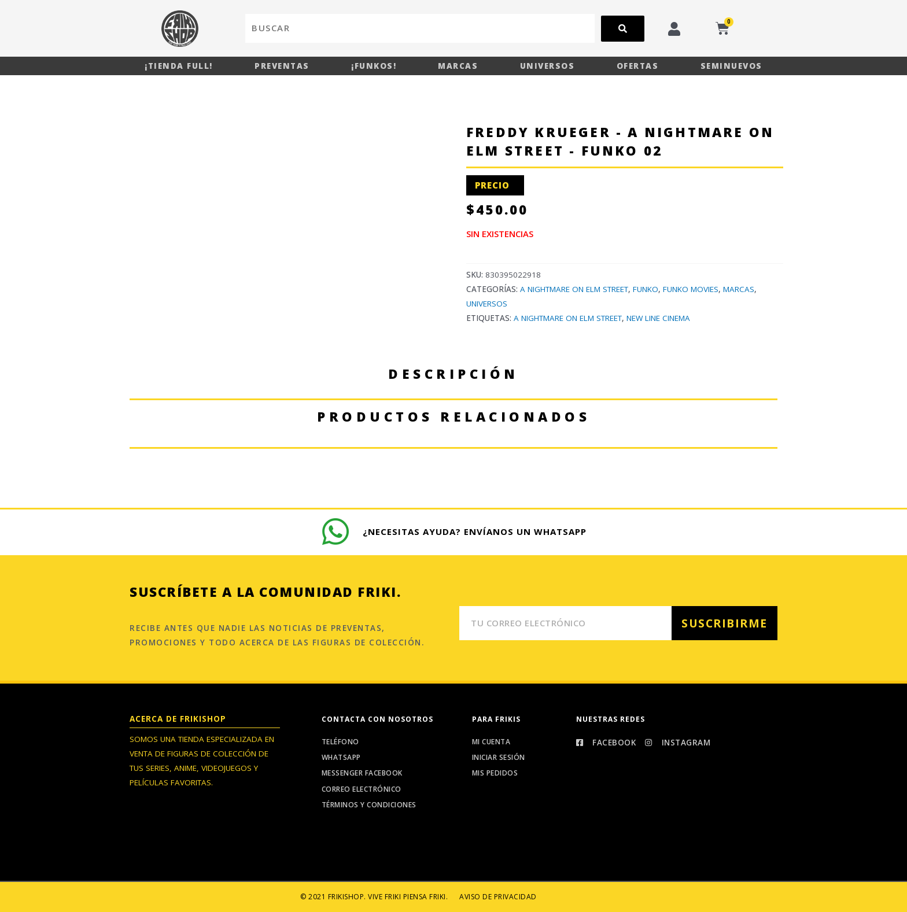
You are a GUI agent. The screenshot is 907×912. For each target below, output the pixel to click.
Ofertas (638, 66)
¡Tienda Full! (179, 66)
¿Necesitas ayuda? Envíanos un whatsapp (475, 531)
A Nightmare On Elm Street (574, 289)
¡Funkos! (373, 66)
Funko (645, 289)
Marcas (458, 66)
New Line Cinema (658, 318)
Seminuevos (731, 66)
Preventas (282, 66)
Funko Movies (690, 289)
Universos (547, 66)
